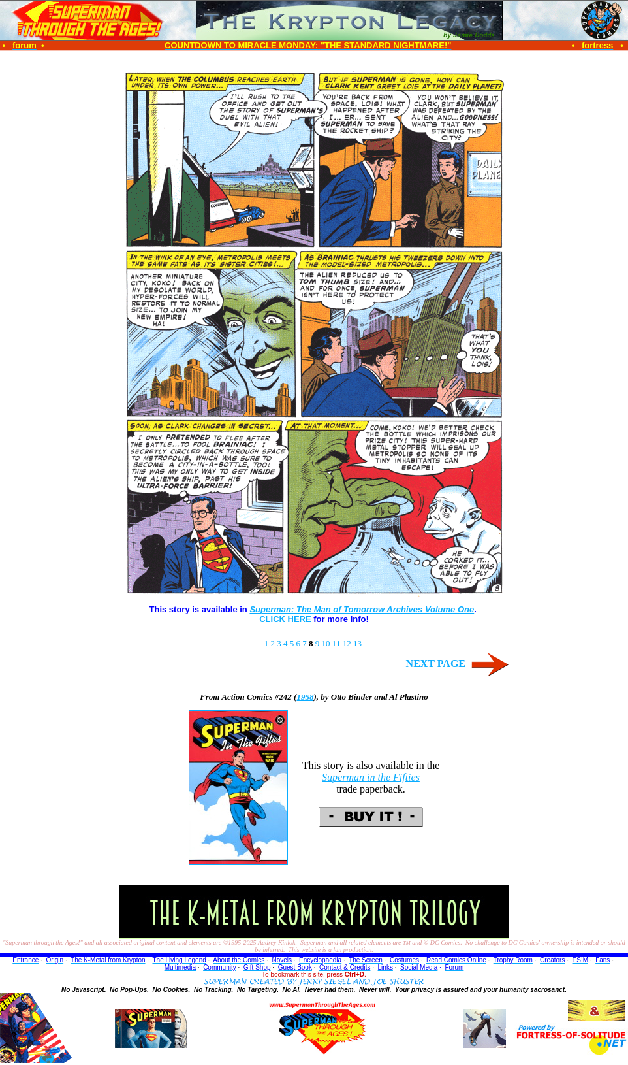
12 (347, 643)
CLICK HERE (285, 619)
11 (336, 643)
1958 (304, 697)
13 (357, 643)
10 (326, 643)
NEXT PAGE (435, 663)
